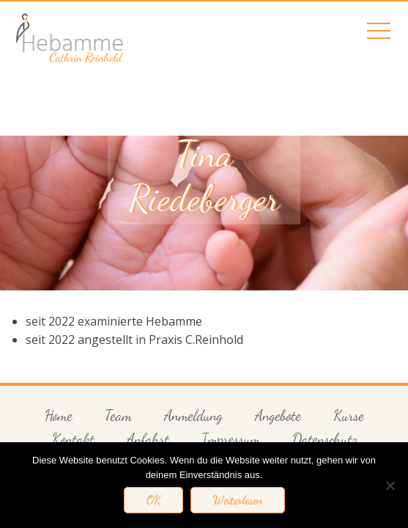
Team (118, 415)
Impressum (230, 439)
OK (153, 500)
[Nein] (389, 485)
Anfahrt (148, 439)
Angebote (278, 415)
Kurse (348, 415)
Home (59, 415)
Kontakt (73, 439)
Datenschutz (324, 439)
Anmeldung (193, 415)
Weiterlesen (237, 500)
